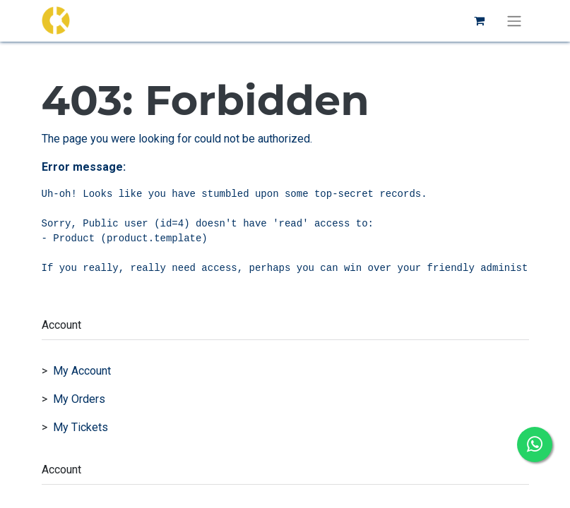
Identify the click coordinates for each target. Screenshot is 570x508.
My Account (82, 370)
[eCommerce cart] (479, 20)
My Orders (79, 399)
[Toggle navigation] (514, 21)
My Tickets (80, 427)
